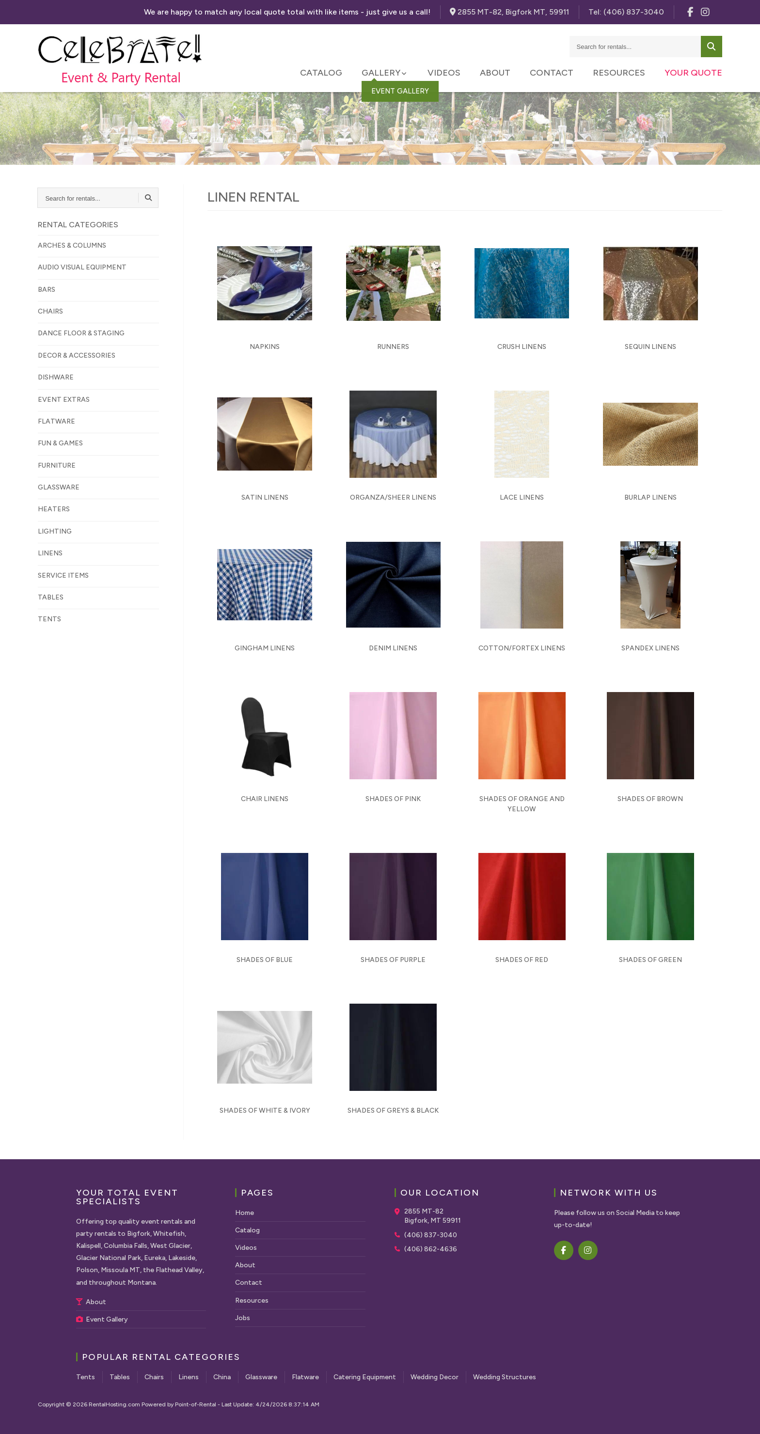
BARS (46, 289)
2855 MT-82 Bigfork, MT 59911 (432, 1216)
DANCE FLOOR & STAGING (81, 333)
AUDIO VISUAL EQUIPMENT (82, 267)
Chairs (154, 1377)
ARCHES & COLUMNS (72, 245)
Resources (619, 72)
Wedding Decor (435, 1377)
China (222, 1377)
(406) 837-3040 (430, 1235)
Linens (188, 1377)
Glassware (261, 1377)
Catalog (321, 72)
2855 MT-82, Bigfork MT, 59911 (509, 11)
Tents (85, 1377)
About (495, 72)
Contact (551, 72)
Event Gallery (102, 1319)
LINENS (50, 553)
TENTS (49, 619)
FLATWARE (56, 421)
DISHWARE (56, 377)
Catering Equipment (364, 1377)
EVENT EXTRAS (64, 399)
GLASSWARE (58, 487)
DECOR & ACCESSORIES (76, 355)
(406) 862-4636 (430, 1249)
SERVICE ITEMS (63, 575)
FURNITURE (57, 465)
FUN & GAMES (60, 443)
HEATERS (54, 509)
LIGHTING (55, 531)
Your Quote (693, 72)
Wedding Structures (504, 1377)
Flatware (305, 1377)
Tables (120, 1377)
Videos (444, 72)
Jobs (242, 1318)
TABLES (50, 597)
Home (244, 1213)
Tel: (626, 11)
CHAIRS (50, 311)
